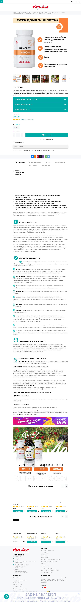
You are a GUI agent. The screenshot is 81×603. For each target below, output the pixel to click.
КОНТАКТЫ (16, 578)
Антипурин (44, 533)
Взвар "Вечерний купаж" (47, 502)
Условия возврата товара (20, 589)
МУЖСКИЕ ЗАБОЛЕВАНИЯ (29, 150)
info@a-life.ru (18, 559)
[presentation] (11, 78)
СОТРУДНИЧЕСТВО (47, 572)
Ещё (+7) (51, 150)
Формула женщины (32, 533)
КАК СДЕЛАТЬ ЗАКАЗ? (48, 550)
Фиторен (58, 533)
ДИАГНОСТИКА (17, 584)
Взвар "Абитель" (60, 502)
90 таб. (16, 127)
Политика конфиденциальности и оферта (25, 591)
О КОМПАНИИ (17, 582)
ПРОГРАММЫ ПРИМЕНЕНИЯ (50, 570)
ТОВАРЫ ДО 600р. (46, 568)
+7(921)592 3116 (18, 555)
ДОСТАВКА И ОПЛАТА (19, 580)
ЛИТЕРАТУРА (45, 566)
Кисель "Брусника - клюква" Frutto (18, 503)
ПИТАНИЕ (44, 555)
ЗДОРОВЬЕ (44, 552)
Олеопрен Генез (17, 533)
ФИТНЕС (43, 564)
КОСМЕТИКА (45, 557)
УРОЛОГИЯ (39, 150)
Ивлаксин (29, 502)
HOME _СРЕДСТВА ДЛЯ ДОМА (50, 559)
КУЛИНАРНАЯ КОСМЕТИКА (49, 561)
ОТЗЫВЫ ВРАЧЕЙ (18, 586)
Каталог (21, 150)
